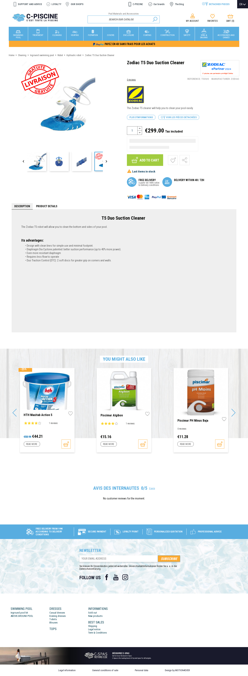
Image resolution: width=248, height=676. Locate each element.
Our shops (77, 4)
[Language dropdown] (242, 4)
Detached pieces (219, 4)
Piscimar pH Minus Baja (192, 420)
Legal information (67, 670)
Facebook (106, 577)
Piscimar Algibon (112, 415)
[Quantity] (132, 130)
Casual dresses (57, 612)
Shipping (92, 626)
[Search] (124, 19)
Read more (31, 444)
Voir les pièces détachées (179, 117)
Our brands (158, 4)
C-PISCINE (138, 4)
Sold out (92, 612)
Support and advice (30, 4)
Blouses (53, 622)
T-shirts (53, 619)
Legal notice (94, 629)
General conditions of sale (105, 670)
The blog (179, 4)
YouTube (116, 577)
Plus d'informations (141, 117)
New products (95, 615)
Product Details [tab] (46, 206)
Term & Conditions (97, 632)
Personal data (141, 670)
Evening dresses (57, 615)
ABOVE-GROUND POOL (22, 615)
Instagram (125, 577)
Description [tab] (22, 206)
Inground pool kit (19, 612)
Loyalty (56, 4)
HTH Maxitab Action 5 (38, 415)
